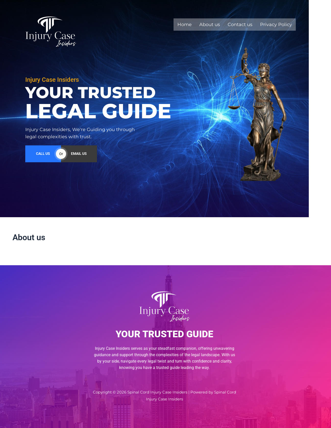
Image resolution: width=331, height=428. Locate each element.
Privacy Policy (276, 24)
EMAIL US (79, 157)
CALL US (43, 157)
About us (209, 24)
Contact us (240, 24)
